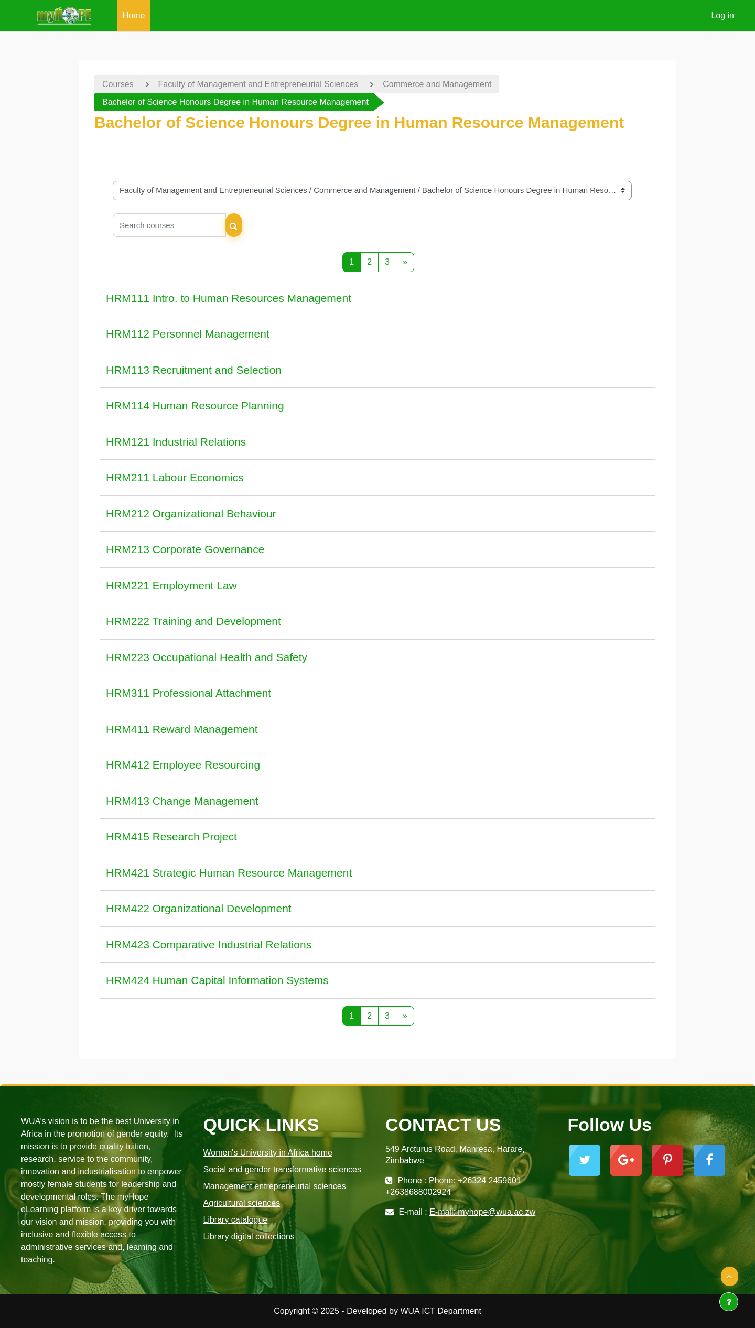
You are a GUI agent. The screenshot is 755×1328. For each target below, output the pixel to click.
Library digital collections (249, 1236)
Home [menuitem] (134, 15)
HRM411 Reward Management (181, 729)
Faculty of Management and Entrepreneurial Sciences (258, 84)
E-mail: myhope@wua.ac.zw (482, 1211)
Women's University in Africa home (267, 1152)
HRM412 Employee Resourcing (183, 765)
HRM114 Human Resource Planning (195, 406)
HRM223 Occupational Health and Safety (206, 657)
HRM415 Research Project (171, 836)
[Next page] (405, 262)
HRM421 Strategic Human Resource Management (229, 873)
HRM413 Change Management (182, 801)
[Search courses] (169, 225)
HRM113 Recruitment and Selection (194, 370)
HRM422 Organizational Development (199, 908)
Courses (118, 84)
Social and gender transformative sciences (282, 1169)
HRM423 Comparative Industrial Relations (208, 944)
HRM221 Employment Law (171, 585)
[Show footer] (728, 1301)
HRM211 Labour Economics (175, 477)
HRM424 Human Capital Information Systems (217, 980)
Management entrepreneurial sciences (274, 1186)
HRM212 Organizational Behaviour (191, 514)
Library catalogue (235, 1219)
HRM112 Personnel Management (187, 334)
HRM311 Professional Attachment (188, 693)
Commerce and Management (437, 84)
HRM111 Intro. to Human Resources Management (228, 298)
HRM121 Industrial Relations (176, 442)
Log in (722, 15)
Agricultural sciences (242, 1203)
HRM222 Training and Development (193, 621)
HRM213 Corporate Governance (185, 549)
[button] (729, 1277)
